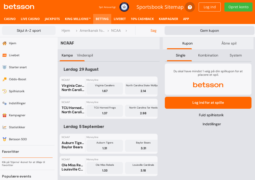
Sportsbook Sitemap (160, 7)
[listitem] (10, 19)
